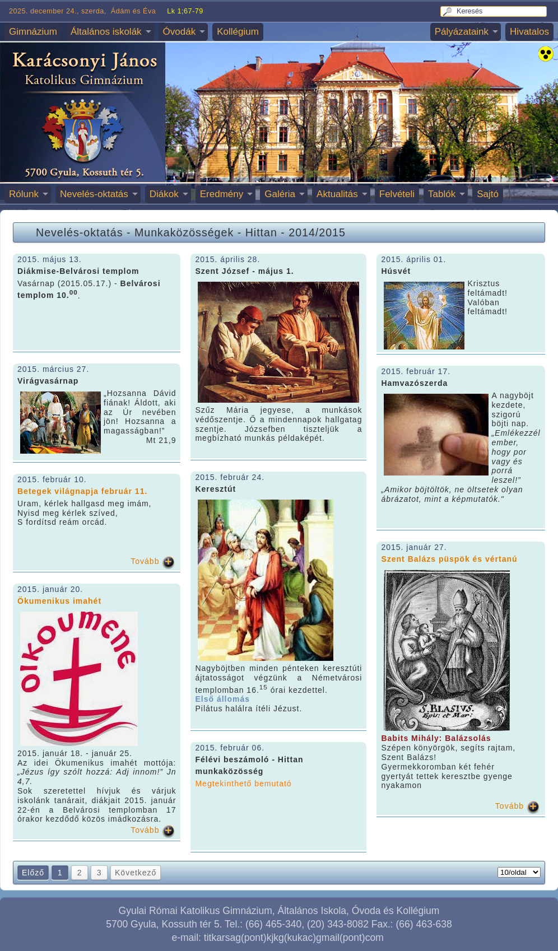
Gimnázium (33, 31)
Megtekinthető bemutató (243, 783)
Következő (135, 872)
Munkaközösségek (184, 232)
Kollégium (238, 31)
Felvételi (397, 194)
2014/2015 (317, 232)
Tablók (441, 194)
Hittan (261, 232)
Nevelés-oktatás (94, 194)
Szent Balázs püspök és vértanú (449, 558)
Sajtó (488, 194)
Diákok (164, 194)
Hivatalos (529, 31)
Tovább (145, 561)
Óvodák (179, 31)
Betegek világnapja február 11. (82, 491)
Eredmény (221, 194)
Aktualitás (337, 194)
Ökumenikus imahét (59, 600)
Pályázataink (462, 31)
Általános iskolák (106, 31)
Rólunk (24, 194)
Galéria (279, 194)
